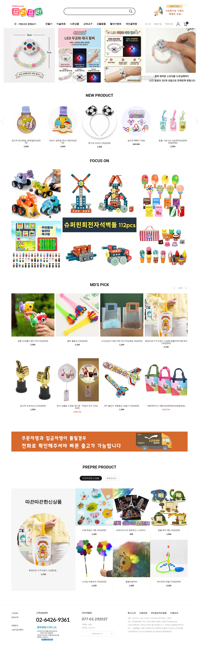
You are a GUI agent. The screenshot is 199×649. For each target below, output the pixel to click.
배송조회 (14, 617)
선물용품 (101, 24)
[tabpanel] (99, 220)
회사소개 (132, 613)
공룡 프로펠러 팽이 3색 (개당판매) (33, 341)
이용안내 (174, 613)
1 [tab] (120, 173)
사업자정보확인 (17, 630)
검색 (131, 11)
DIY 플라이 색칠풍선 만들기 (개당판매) (121, 406)
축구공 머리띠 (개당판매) (99, 143)
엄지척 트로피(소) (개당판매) (33, 406)
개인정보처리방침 (159, 613)
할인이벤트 (115, 24)
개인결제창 (131, 24)
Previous (184, 7)
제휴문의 (14, 625)
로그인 (148, 24)
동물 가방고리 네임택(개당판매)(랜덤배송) (173, 141)
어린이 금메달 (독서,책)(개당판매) (63, 141)
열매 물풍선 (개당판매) (77, 341)
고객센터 (14, 613)
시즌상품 (74, 24)
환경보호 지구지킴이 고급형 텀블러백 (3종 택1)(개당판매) (166, 342)
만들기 (48, 24)
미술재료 (61, 24)
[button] (153, 78)
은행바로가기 (102, 634)
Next (187, 7)
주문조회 (169, 24)
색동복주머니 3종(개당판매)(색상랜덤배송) (166, 406)
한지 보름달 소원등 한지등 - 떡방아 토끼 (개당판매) (77, 407)
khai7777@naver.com (169, 622)
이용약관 (143, 613)
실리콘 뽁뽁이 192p (136, 140)
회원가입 (158, 24)
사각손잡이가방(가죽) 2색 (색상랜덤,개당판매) (121, 341)
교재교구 (87, 24)
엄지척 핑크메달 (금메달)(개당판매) (26, 141)
